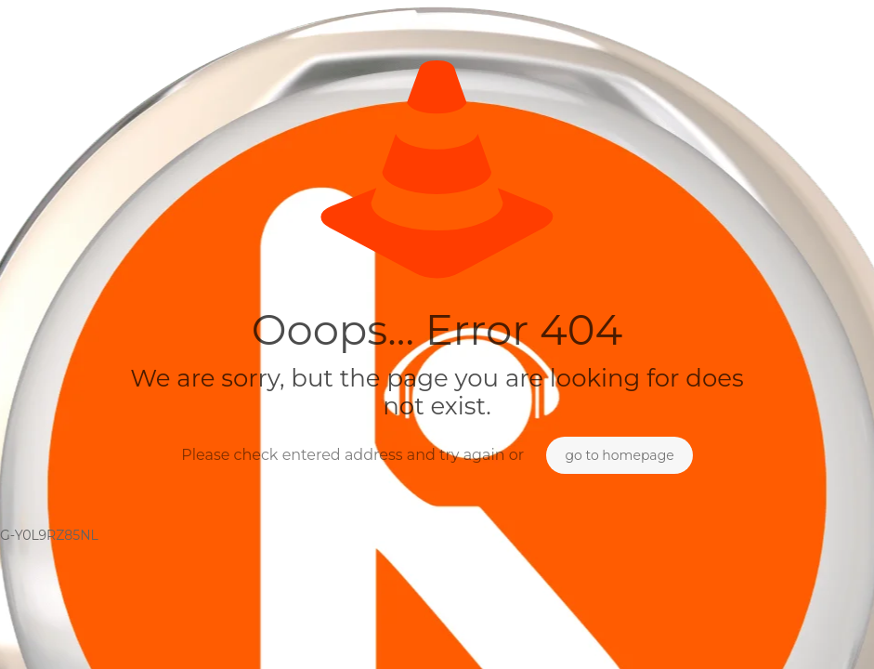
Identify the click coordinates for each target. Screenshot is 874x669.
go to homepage (619, 455)
